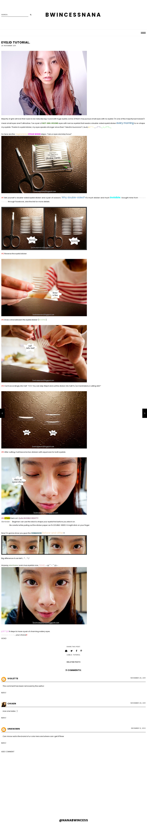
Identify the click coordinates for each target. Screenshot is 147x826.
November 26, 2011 (138, 678)
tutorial (76, 655)
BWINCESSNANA (73, 15)
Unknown (13, 728)
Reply (3, 693)
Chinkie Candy (8, 635)
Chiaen (11, 703)
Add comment (7, 751)
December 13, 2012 (138, 728)
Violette (12, 678)
